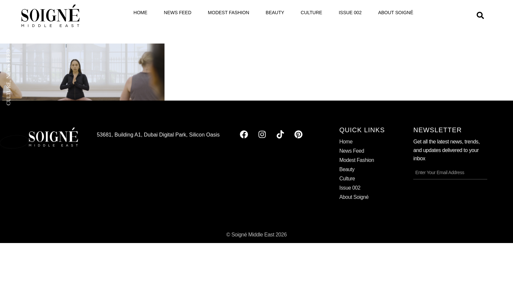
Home (140, 12)
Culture (311, 12)
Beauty (275, 12)
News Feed (177, 12)
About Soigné (395, 12)
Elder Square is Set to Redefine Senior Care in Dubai (95, 138)
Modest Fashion (228, 12)
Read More (56, 156)
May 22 (15, 141)
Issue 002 (350, 12)
